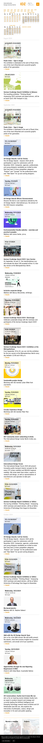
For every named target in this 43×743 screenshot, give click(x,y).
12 (5, 18)
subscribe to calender (26, 26)
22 (12, 19)
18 (19, 18)
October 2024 (12, 25)
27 (7, 21)
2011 (22, 11)
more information (6, 740)
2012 (18, 11)
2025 (12, 9)
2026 (8, 9)
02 (15, 15)
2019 (32, 9)
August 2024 (12, 12)
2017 (5, 11)
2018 (35, 9)
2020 (28, 9)
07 (10, 17)
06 (7, 17)
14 (10, 18)
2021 (25, 9)
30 (15, 21)
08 (12, 17)
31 (17, 21)
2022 (22, 9)
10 (17, 17)
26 (5, 21)
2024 (15, 9)
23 (15, 19)
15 (12, 18)
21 (10, 19)
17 (17, 18)
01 (12, 15)
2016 (8, 11)
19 (5, 19)
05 (5, 17)
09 (15, 17)
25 (19, 19)
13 (7, 18)
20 (7, 19)
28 (10, 21)
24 (17, 19)
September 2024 (30, 12)
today (5, 9)
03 (17, 15)
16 (15, 18)
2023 (18, 9)
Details (7, 69)
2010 (25, 11)
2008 (32, 11)
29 (12, 21)
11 (19, 17)
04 (19, 15)
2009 (28, 11)
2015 (11, 11)
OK (13, 740)
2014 (15, 11)
